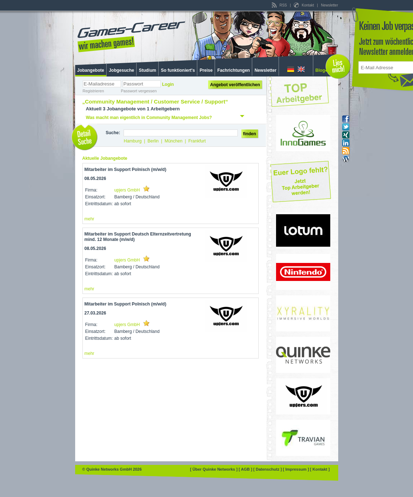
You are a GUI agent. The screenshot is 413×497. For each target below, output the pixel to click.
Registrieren (93, 91)
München (173, 141)
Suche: (113, 132)
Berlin (153, 141)
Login (168, 84)
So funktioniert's (178, 70)
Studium (147, 70)
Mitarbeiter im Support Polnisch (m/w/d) (126, 169)
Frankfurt (197, 141)
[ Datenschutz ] (268, 469)
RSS (280, 5)
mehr (89, 218)
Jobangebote (90, 70)
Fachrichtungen (233, 70)
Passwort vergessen (139, 91)
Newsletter (329, 5)
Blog (320, 70)
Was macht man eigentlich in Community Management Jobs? (149, 117)
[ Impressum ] (296, 469)
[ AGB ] (245, 469)
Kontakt (304, 5)
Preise (205, 70)
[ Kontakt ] (320, 469)
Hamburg (133, 141)
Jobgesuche (121, 70)
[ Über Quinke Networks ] (214, 469)
